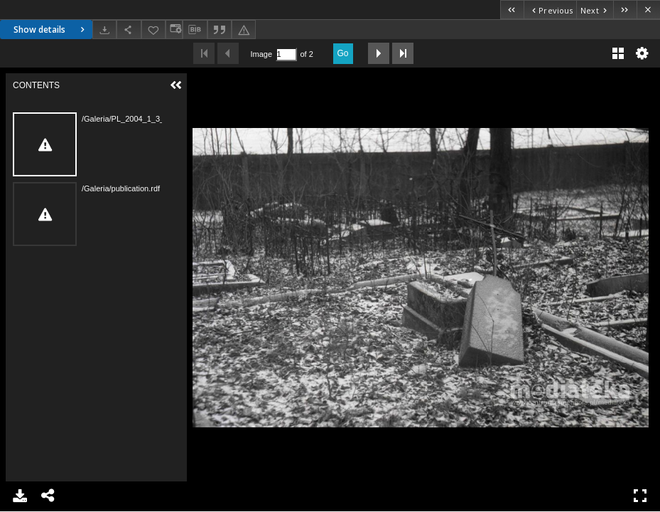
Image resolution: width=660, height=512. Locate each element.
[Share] (129, 29)
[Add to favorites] (153, 29)
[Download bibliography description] (195, 30)
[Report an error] (244, 29)
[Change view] (174, 29)
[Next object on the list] (594, 9)
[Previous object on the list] (550, 9)
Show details (50, 29)
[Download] (104, 29)
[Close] (648, 9)
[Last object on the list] (625, 9)
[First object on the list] (512, 9)
